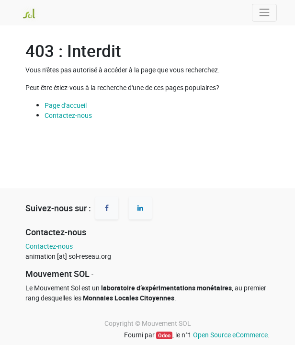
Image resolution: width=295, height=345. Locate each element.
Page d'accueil (66, 105)
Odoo (164, 335)
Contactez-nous (68, 115)
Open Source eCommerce (230, 334)
